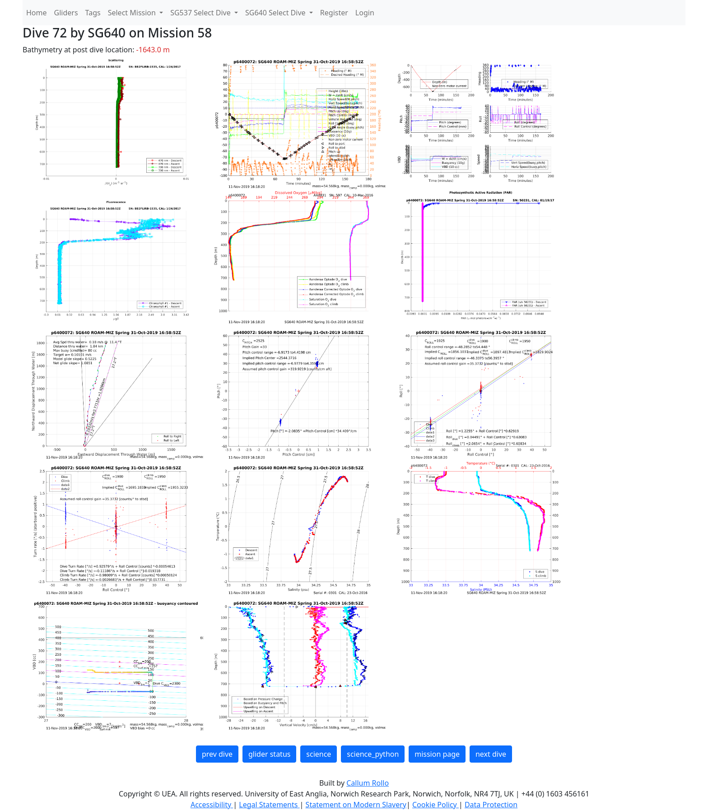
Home (36, 13)
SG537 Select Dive (201, 13)
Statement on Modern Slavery (356, 805)
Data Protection (491, 805)
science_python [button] (373, 754)
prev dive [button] (217, 754)
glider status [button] (269, 754)
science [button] (318, 754)
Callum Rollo (367, 783)
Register (334, 13)
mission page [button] (437, 754)
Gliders (66, 13)
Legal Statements (269, 805)
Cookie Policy (435, 805)
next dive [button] (490, 754)
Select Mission (133, 13)
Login (364, 13)
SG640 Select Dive (276, 13)
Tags (93, 13)
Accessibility (212, 805)
